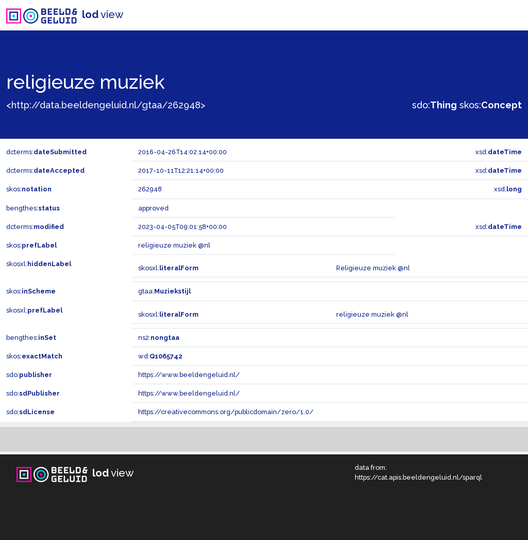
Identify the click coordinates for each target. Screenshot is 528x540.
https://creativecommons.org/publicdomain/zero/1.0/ (226, 412)
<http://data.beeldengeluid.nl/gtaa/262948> (105, 105)
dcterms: (46, 152)
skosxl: (38, 264)
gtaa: (164, 291)
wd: (160, 356)
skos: (490, 105)
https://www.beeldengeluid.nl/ (189, 375)
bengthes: (33, 208)
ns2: (158, 337)
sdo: (434, 105)
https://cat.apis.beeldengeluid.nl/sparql (418, 477)
